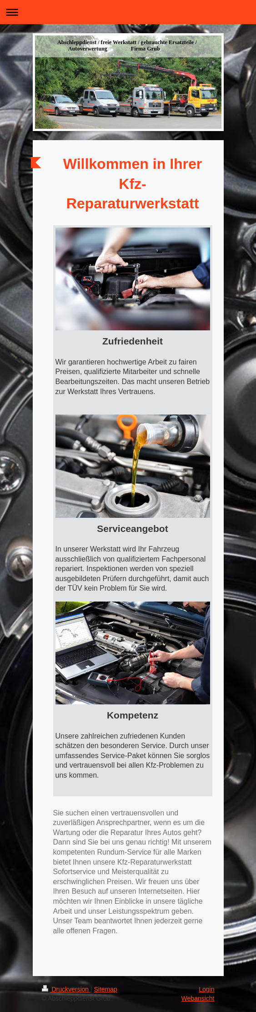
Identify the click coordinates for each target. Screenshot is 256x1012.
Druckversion (66, 989)
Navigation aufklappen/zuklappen (128, 12)
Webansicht (198, 998)
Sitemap (105, 989)
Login (206, 989)
